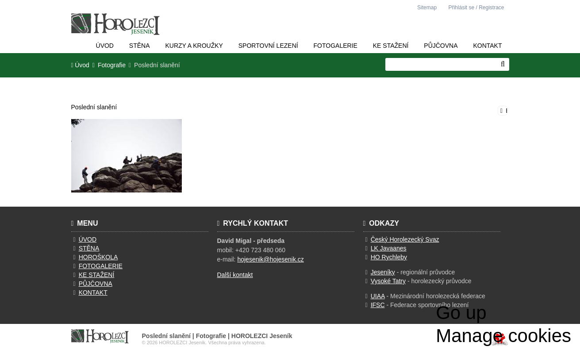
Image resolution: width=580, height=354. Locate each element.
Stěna (139, 45)
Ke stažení (391, 45)
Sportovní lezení (268, 45)
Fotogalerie (335, 45)
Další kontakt (235, 274)
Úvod (115, 24)
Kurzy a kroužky (194, 45)
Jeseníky (383, 272)
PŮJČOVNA (95, 283)
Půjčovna (440, 45)
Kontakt (487, 45)
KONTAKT (93, 292)
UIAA (378, 296)
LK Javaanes (389, 248)
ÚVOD (87, 239)
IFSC (378, 304)
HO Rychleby (389, 257)
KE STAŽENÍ (97, 274)
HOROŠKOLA (98, 257)
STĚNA (89, 248)
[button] (475, 7)
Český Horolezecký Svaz (405, 239)
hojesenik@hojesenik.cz (270, 259)
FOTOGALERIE (101, 265)
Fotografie (112, 65)
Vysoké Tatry (388, 281)
